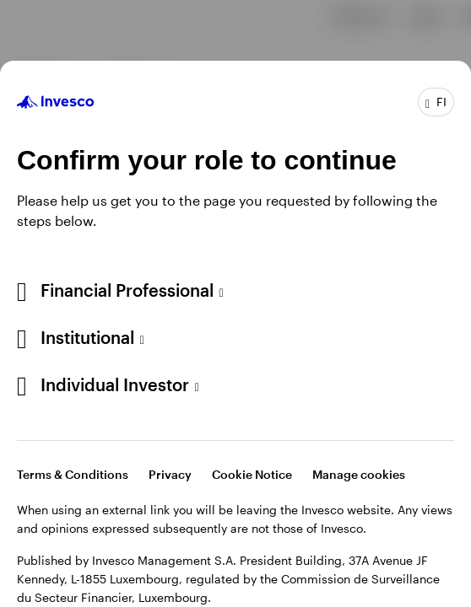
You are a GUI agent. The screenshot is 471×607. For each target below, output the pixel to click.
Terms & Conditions (72, 474)
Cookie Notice (252, 474)
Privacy (170, 474)
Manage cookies (358, 474)
